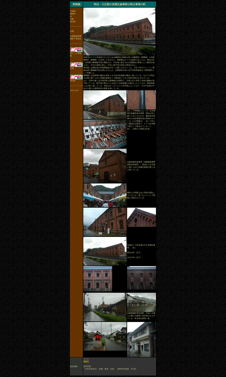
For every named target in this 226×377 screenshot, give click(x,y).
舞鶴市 (86, 361)
